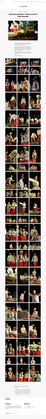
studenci (26, 395)
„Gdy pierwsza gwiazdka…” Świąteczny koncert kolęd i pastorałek (23, 17)
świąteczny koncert (22, 396)
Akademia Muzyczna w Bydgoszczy (24, 393)
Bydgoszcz (19, 394)
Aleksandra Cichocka (21, 21)
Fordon (21, 394)
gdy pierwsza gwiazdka (25, 394)
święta (25, 396)
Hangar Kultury (9, 417)
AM (28, 393)
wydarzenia (28, 396)
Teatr (27, 12)
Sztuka (25, 12)
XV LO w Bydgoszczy (21, 398)
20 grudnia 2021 (27, 21)
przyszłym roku (17, 58)
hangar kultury (29, 394)
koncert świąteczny (20, 395)
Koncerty (19, 12)
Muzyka (22, 12)
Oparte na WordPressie (14, 417)
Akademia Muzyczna (17, 393)
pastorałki (23, 395)
